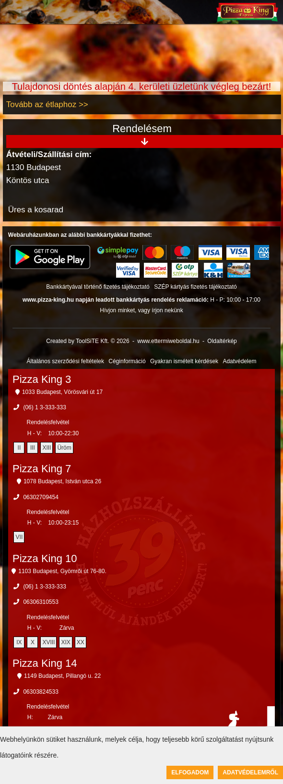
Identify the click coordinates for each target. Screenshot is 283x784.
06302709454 (40, 497)
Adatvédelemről (250, 772)
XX (80, 642)
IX (19, 642)
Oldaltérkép (221, 341)
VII (19, 537)
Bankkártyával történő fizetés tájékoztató (97, 286)
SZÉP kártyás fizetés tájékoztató (195, 286)
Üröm (64, 447)
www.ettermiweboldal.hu (168, 341)
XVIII (48, 642)
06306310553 (40, 602)
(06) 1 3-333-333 (44, 407)
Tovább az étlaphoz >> (47, 104)
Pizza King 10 (44, 558)
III (32, 447)
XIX (65, 642)
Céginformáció (126, 361)
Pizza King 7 (41, 469)
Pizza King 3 (41, 379)
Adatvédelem (239, 361)
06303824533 (40, 691)
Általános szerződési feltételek (65, 361)
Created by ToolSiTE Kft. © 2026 (87, 341)
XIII (46, 447)
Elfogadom (190, 772)
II (19, 447)
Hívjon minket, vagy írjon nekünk (141, 310)
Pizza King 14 (44, 663)
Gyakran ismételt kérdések (184, 361)
